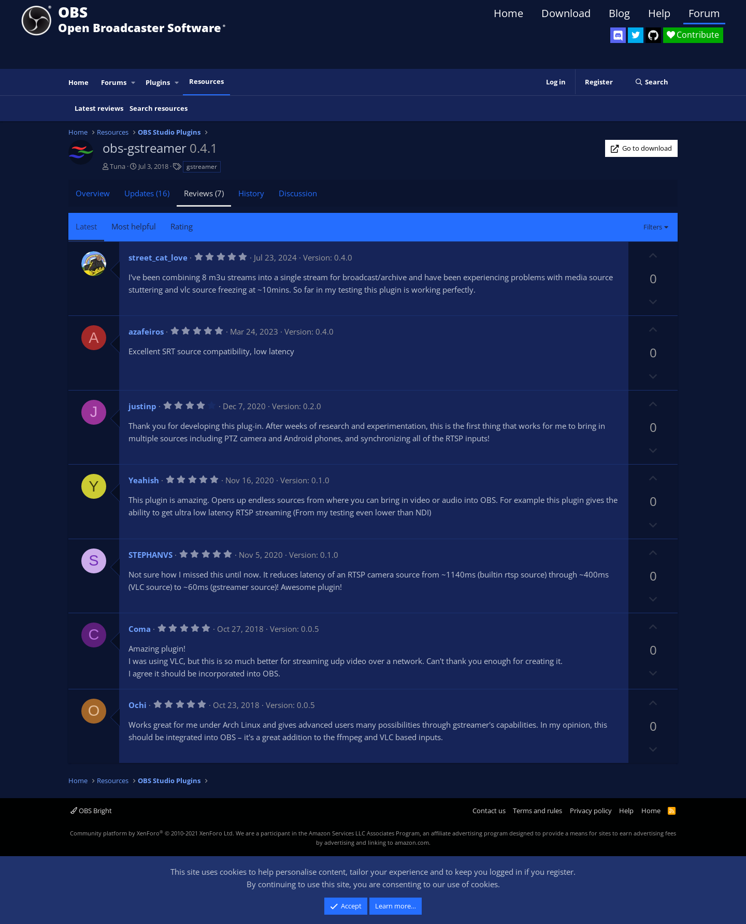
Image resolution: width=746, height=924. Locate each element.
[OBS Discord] (618, 35)
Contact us (489, 810)
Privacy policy (591, 810)
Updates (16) (146, 193)
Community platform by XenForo (152, 833)
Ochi (137, 705)
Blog (619, 13)
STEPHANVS (150, 555)
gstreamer (202, 166)
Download (566, 13)
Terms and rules (537, 810)
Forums (113, 82)
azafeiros (146, 331)
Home (508, 13)
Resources (206, 81)
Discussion (298, 193)
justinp (142, 406)
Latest (86, 226)
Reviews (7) (204, 193)
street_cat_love (158, 257)
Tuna (117, 166)
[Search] (651, 82)
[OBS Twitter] (635, 35)
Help (659, 13)
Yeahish (143, 480)
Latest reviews (99, 108)
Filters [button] (652, 227)
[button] (133, 82)
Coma (139, 629)
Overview (93, 193)
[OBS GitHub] (653, 35)
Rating (181, 226)
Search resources (159, 108)
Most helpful (133, 226)
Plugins (158, 82)
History (251, 193)
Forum (704, 13)
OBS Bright (91, 810)
